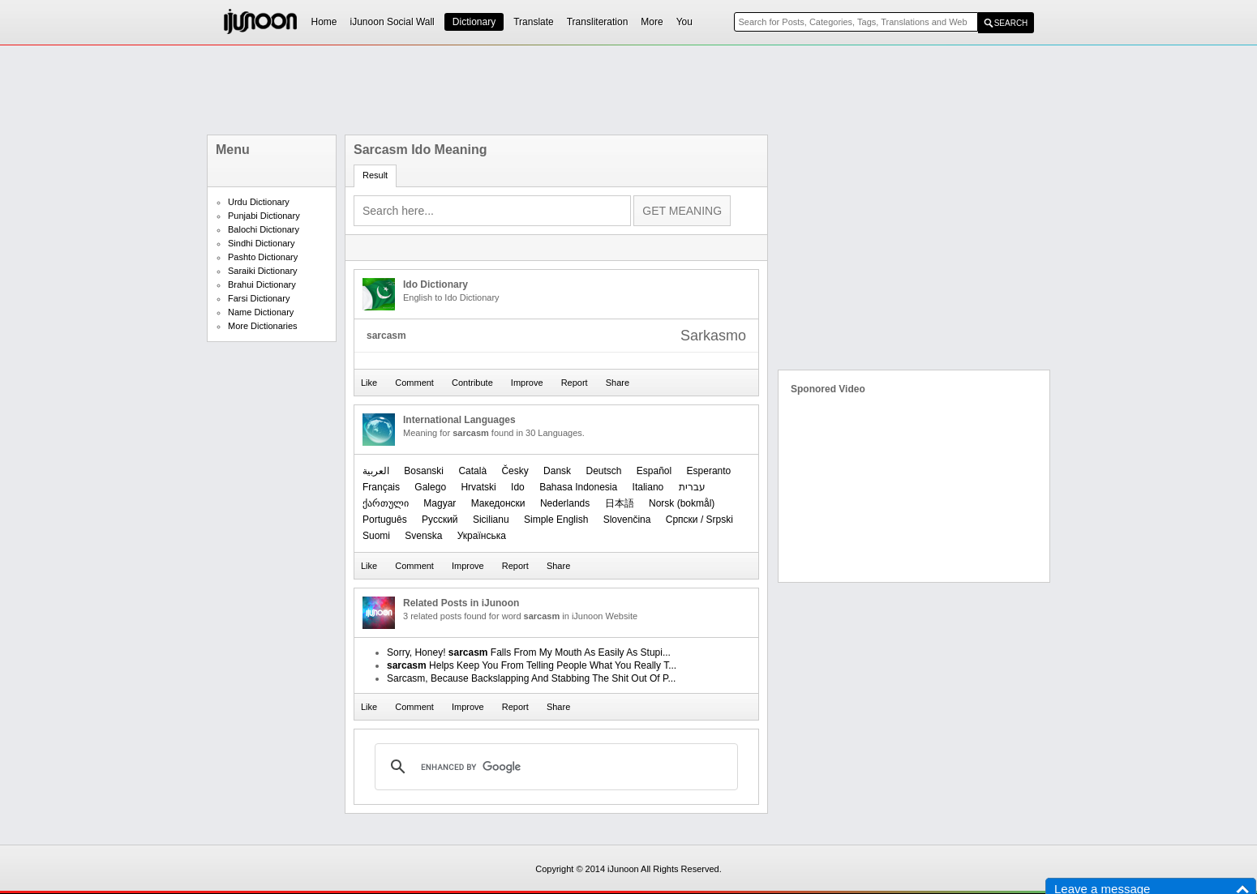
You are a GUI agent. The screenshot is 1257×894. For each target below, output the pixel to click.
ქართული (386, 503)
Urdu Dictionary (259, 202)
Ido (518, 487)
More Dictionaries (263, 326)
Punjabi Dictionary (264, 215)
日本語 (619, 503)
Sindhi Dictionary (261, 243)
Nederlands (565, 503)
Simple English (556, 519)
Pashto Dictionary (263, 257)
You (684, 22)
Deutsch (603, 471)
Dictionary (474, 22)
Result (375, 175)
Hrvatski (478, 487)
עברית (692, 487)
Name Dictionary (261, 312)
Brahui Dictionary (262, 284)
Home (324, 22)
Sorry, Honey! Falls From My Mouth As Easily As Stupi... (529, 652)
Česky (514, 471)
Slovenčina (627, 519)
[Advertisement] (628, 89)
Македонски (498, 503)
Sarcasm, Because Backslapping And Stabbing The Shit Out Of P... (531, 678)
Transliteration (597, 22)
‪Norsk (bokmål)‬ (681, 503)
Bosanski (424, 471)
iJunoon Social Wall (392, 22)
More (652, 22)
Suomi (376, 535)
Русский (440, 519)
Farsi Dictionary (259, 298)
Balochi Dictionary (263, 229)
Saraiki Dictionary (263, 271)
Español (654, 471)
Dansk (557, 471)
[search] (554, 766)
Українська (481, 535)
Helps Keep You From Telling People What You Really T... (531, 665)
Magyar (439, 503)
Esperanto (709, 471)
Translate (533, 22)
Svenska (423, 535)
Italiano (648, 487)
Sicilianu (491, 519)
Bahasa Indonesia (578, 487)
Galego (430, 487)
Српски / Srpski (699, 519)
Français (381, 487)
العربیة (376, 471)
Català (472, 471)
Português (385, 519)
